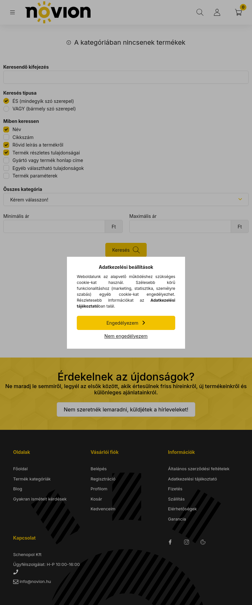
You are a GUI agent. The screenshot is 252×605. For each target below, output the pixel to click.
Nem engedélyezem (126, 336)
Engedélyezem (122, 323)
